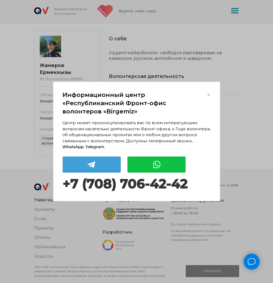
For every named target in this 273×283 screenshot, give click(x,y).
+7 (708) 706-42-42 (124, 184)
